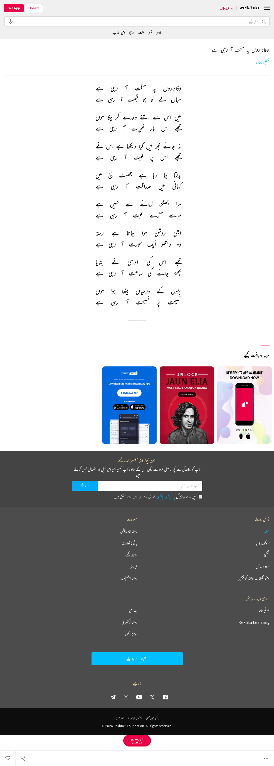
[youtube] (139, 696)
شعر (150, 32)
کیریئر (133, 566)
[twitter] (152, 696)
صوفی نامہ (264, 610)
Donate (34, 8)
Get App (14, 8)
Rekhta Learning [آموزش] (254, 622)
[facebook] (165, 696)
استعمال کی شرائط (135, 718)
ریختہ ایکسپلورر (129, 578)
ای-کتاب (118, 32)
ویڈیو (131, 32)
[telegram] (112, 696)
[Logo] (250, 8)
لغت (141, 32)
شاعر (159, 32)
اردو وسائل (263, 566)
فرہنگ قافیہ (263, 543)
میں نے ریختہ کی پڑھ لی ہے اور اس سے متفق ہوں (157, 496)
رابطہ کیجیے (131, 555)
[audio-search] (10, 21)
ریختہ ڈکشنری (129, 622)
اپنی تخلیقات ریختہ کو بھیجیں (254, 578)
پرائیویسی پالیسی (166, 496)
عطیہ (267, 531)
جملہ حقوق (119, 718)
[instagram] (126, 696)
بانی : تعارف (129, 543)
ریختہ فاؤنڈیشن (128, 531)
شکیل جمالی (263, 62)
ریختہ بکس (131, 634)
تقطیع (266, 555)
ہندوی (133, 610)
